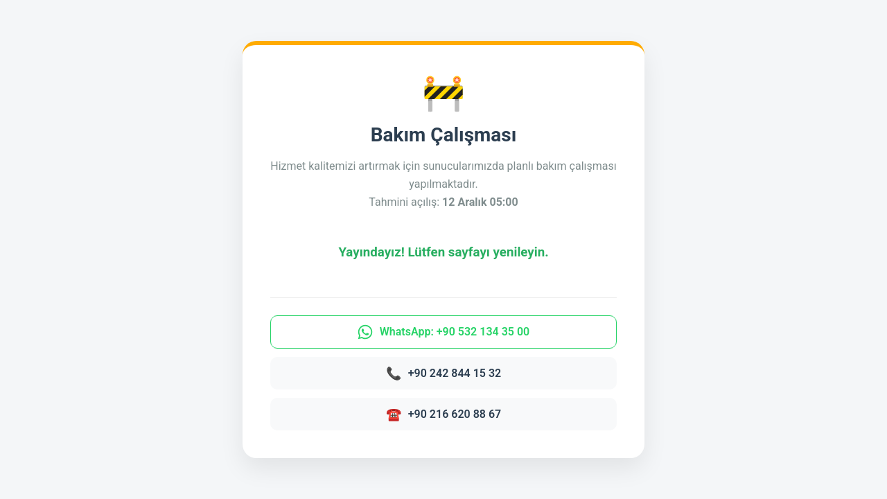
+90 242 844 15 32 (443, 373)
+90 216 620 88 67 (443, 414)
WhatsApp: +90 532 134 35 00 (443, 332)
